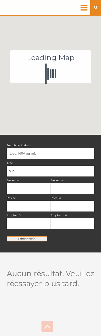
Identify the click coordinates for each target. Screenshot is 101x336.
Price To (56, 198)
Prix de (11, 198)
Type (10, 163)
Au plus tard (59, 215)
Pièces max (58, 180)
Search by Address (19, 145)
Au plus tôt (14, 215)
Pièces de (13, 180)
